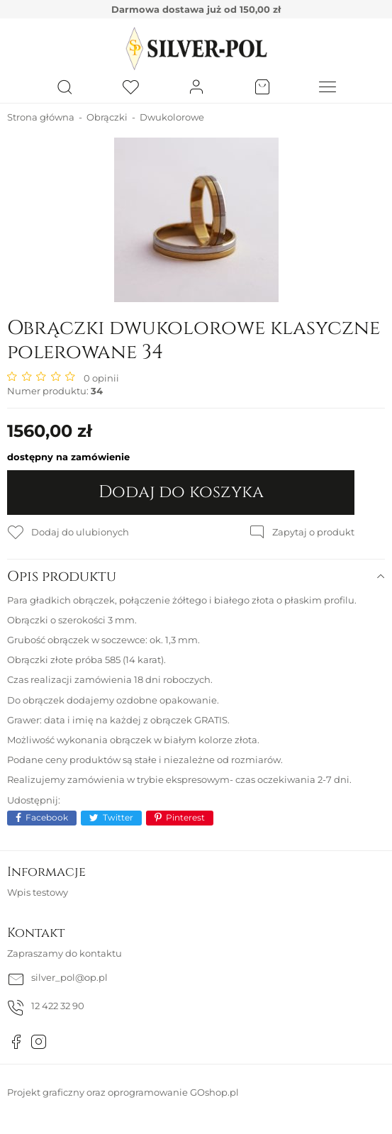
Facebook (47, 817)
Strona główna (40, 117)
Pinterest (185, 817)
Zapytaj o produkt (313, 532)
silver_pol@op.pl (69, 977)
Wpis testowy (37, 892)
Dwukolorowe (172, 117)
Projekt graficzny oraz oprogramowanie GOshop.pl (123, 1092)
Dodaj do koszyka (181, 492)
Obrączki (107, 117)
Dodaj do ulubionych (80, 532)
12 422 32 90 (57, 1005)
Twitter (118, 817)
